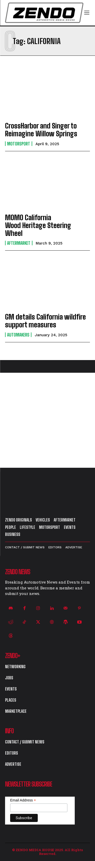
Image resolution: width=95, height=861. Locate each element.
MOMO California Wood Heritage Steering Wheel (38, 225)
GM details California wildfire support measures (45, 320)
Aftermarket (18, 243)
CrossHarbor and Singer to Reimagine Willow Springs (41, 129)
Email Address (23, 800)
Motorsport (18, 143)
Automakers (18, 334)
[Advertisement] (47, 420)
